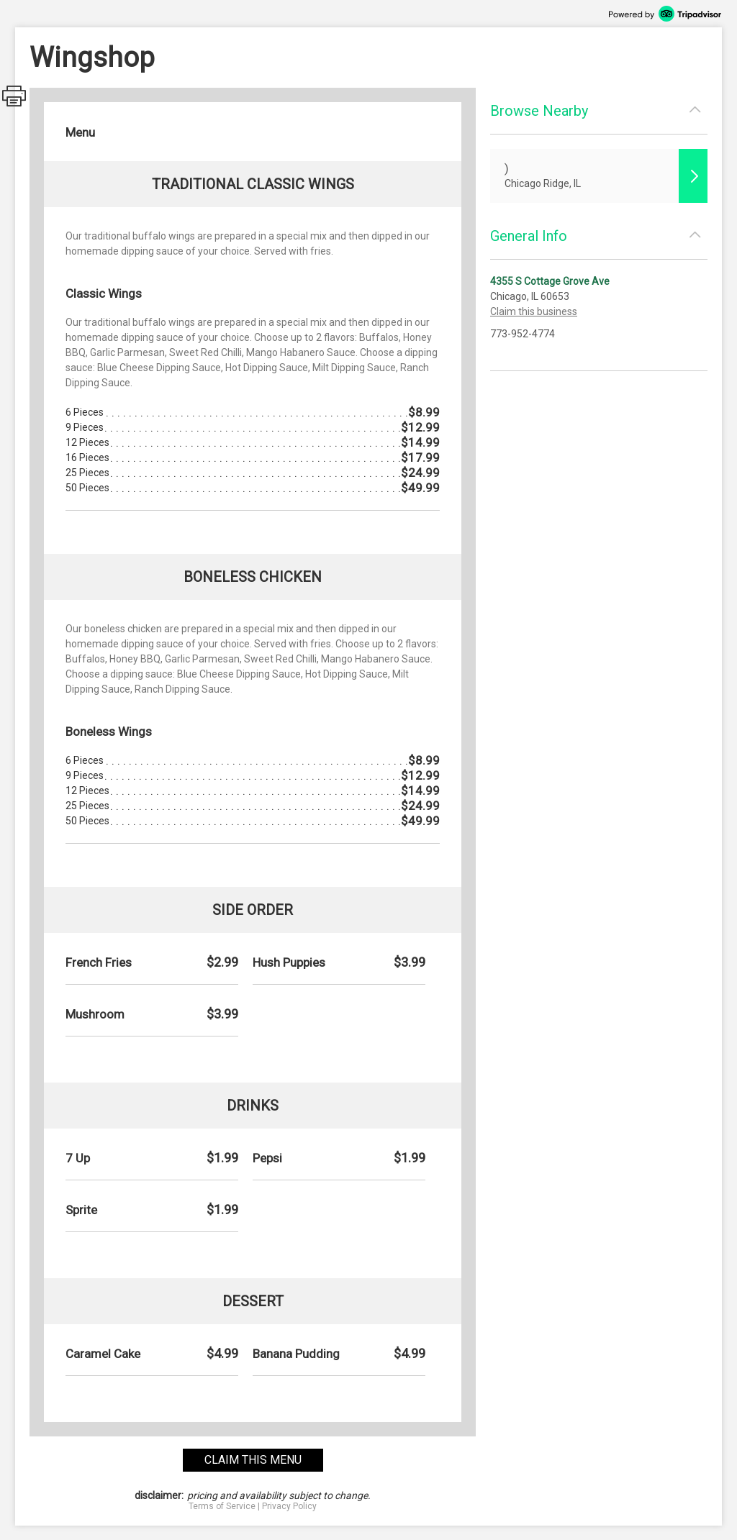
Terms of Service (222, 1506)
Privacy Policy (289, 1506)
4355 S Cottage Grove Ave (550, 281)
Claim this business (533, 311)
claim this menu (253, 1460)
